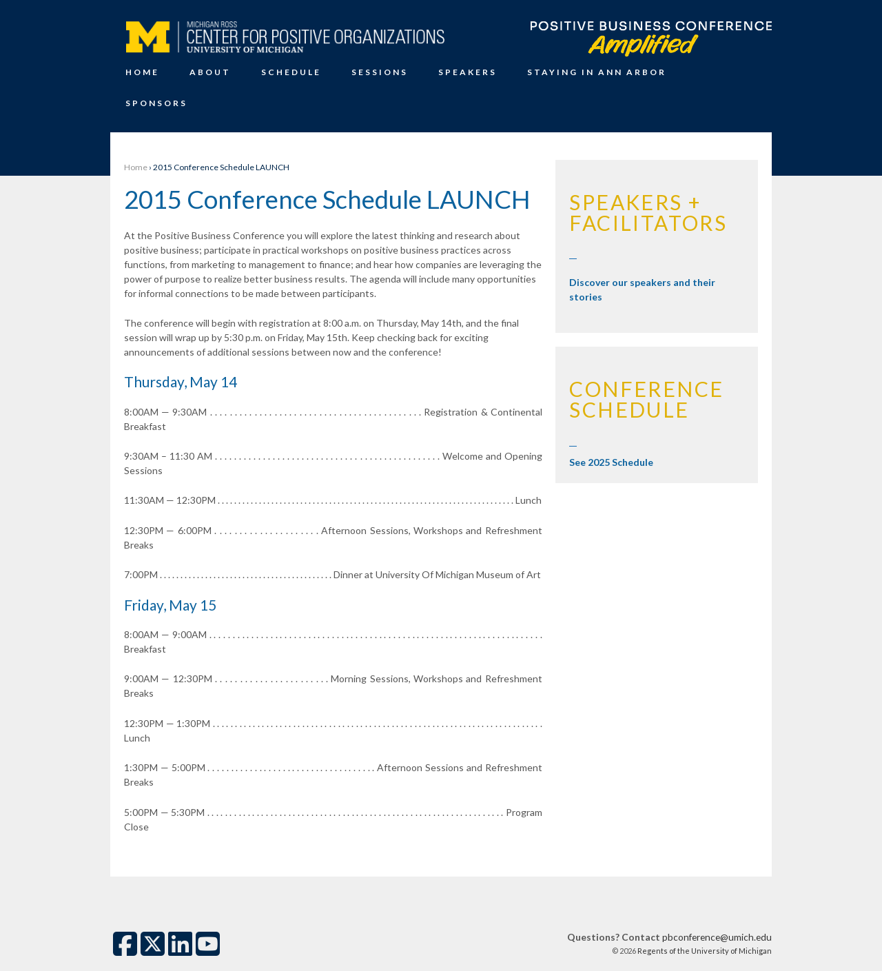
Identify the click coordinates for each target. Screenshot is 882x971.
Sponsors (156, 103)
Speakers (467, 72)
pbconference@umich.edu (717, 937)
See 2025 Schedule (611, 462)
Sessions (379, 72)
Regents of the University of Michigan (704, 950)
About (210, 72)
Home (142, 72)
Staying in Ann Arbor (596, 72)
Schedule (291, 72)
